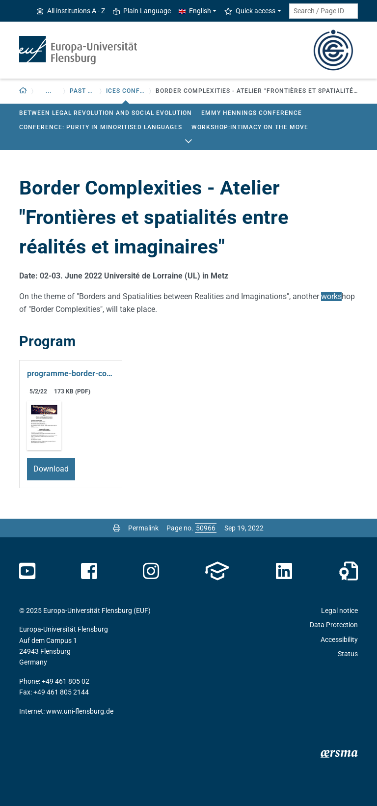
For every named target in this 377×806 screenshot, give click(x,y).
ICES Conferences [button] (125, 90)
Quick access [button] (249, 11)
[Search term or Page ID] (323, 11)
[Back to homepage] (23, 91)
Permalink (143, 528)
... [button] (49, 90)
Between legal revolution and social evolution (105, 113)
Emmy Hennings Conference (251, 113)
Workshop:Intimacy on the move (249, 127)
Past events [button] (83, 90)
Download (51, 468)
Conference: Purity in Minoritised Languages (100, 127)
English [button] (195, 11)
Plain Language (142, 11)
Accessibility (339, 639)
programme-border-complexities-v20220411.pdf (70, 373)
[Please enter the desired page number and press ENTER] (205, 528)
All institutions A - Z (71, 11)
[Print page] (116, 528)
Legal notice (339, 610)
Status (348, 654)
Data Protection (334, 625)
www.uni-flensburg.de (79, 711)
